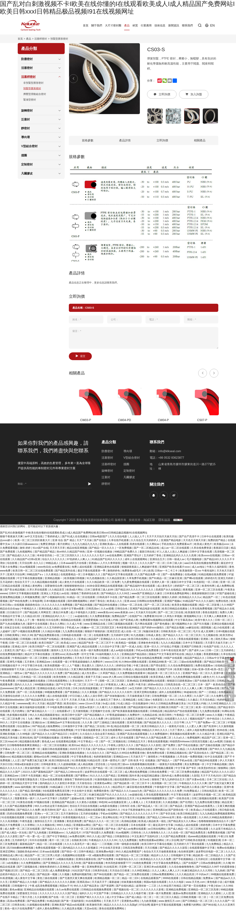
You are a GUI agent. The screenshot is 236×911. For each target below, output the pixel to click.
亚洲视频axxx (56, 833)
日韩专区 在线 (128, 806)
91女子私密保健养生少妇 (137, 810)
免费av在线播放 (226, 848)
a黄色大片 (208, 677)
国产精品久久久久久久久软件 (116, 692)
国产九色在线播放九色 (13, 624)
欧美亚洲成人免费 (161, 677)
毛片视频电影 (195, 559)
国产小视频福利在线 (54, 597)
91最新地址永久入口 (127, 859)
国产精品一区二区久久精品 (170, 749)
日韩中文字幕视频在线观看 (24, 593)
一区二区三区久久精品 (167, 897)
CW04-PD (163, 420)
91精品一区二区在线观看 (81, 597)
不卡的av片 (203, 874)
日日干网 (179, 723)
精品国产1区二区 (212, 738)
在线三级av (144, 700)
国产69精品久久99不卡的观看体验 (215, 867)
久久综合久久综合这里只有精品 (98, 734)
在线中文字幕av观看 (73, 609)
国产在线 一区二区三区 (61, 897)
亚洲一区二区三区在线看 (209, 590)
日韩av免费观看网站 (163, 874)
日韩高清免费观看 (133, 848)
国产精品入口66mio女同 (69, 772)
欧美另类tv (226, 635)
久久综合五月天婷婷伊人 (145, 540)
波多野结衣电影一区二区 (210, 852)
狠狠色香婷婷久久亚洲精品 (55, 867)
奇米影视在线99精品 (128, 628)
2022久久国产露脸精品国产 (38, 772)
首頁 (20, 38)
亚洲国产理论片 (133, 555)
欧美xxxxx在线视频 (209, 555)
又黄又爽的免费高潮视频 (85, 669)
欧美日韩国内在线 (59, 760)
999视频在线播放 (45, 685)
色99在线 (222, 730)
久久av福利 (222, 677)
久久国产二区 (202, 696)
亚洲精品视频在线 (177, 753)
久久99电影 (24, 734)
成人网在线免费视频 (136, 772)
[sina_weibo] (159, 80)
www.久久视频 (214, 715)
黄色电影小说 (215, 882)
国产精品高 (176, 806)
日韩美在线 (18, 905)
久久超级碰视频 (67, 764)
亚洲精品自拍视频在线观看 (39, 890)
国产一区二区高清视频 (30, 692)
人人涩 (16, 760)
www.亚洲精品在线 (95, 624)
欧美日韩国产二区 (49, 643)
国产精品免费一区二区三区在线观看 (140, 597)
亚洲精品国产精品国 (63, 802)
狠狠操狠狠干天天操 (13, 669)
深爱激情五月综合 (27, 893)
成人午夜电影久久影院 (83, 612)
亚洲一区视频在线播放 (100, 552)
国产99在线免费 (19, 601)
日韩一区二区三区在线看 (23, 643)
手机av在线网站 (109, 814)
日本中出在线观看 (211, 536)
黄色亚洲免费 (74, 821)
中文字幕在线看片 (181, 795)
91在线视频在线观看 (13, 817)
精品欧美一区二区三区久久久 (164, 673)
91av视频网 (123, 833)
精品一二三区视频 (102, 844)
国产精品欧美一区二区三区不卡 (132, 783)
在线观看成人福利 (32, 628)
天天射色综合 (85, 783)
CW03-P (124, 420)
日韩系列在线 (100, 871)
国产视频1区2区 (9, 871)
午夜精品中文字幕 (10, 616)
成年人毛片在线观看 (122, 738)
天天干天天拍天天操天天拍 (162, 536)
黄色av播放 (16, 890)
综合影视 (12, 563)
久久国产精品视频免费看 (19, 806)
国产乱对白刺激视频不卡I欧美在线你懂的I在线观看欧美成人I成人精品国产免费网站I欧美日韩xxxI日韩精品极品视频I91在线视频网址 (73, 533)
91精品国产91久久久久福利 (198, 601)
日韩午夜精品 (87, 852)
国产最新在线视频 (93, 863)
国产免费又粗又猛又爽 (35, 760)
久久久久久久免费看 (34, 696)
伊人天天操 (39, 704)
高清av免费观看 (16, 901)
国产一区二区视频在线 (113, 742)
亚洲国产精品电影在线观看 (145, 609)
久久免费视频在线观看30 (131, 673)
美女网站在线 (111, 817)
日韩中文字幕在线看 (201, 552)
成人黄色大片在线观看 (72, 582)
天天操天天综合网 (146, 612)
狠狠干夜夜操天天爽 (11, 536)
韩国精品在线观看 (71, 620)
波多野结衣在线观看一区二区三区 (104, 772)
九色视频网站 (25, 552)
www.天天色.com (196, 882)
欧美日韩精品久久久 (153, 726)
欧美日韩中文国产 (72, 715)
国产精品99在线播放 (106, 605)
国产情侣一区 (69, 852)
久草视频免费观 (31, 597)
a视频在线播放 (65, 859)
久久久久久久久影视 (152, 890)
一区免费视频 (124, 548)
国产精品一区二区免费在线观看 (132, 874)
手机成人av (73, 628)
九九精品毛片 (74, 833)
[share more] (174, 80)
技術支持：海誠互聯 (142, 520)
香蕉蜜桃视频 (211, 654)
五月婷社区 (202, 859)
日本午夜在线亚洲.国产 (174, 650)
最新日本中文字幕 (181, 582)
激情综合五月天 (126, 798)
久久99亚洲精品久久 (220, 704)
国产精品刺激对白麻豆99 (142, 707)
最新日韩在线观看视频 (55, 749)
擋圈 (126, 464)
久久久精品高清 (185, 874)
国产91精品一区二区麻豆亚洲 (166, 578)
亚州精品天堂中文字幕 (25, 783)
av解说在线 (193, 628)
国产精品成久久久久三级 (21, 555)
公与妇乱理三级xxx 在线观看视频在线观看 (131, 764)
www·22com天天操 (90, 704)
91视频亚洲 (214, 840)
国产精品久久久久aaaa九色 (127, 791)
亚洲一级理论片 (111, 760)
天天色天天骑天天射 (195, 540)
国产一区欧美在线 (179, 798)
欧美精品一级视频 (126, 643)
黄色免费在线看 (156, 753)
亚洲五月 (10, 650)
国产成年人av (197, 650)
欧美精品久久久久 (100, 787)
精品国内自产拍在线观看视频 (181, 711)
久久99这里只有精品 (170, 886)
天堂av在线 (91, 909)
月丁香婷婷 (106, 688)
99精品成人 (52, 563)
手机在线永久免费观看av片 (177, 544)
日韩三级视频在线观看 (121, 624)
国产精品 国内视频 (30, 791)
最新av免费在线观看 (185, 893)
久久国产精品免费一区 (148, 574)
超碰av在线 (78, 798)
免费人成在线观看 (82, 567)
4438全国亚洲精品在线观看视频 (105, 586)
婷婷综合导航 (124, 666)
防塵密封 (107, 451)
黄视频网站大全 (193, 616)
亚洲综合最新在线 (86, 859)
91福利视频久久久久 (108, 654)
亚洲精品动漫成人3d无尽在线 (54, 688)
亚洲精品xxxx (121, 757)
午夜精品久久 (29, 609)
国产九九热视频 (38, 833)
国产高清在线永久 (199, 753)
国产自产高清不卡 (189, 536)
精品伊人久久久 (160, 855)
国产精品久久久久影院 (149, 745)
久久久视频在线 (46, 825)
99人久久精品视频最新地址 (45, 715)
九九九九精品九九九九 (85, 544)
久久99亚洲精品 (141, 871)
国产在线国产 (191, 863)
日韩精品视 (156, 711)
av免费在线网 (77, 836)
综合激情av (24, 726)
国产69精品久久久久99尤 (115, 593)
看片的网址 (64, 544)
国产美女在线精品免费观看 (147, 658)
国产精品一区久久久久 (102, 548)
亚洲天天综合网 (16, 574)
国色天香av (222, 639)
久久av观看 (107, 609)
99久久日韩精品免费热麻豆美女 (168, 704)
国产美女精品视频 (15, 590)
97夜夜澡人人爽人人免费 (120, 685)
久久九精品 (29, 874)
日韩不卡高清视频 (30, 776)
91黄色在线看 (25, 802)
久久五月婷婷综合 (54, 628)
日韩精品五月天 (137, 742)
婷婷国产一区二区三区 (187, 586)
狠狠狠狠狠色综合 (74, 586)
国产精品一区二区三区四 (34, 871)
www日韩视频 (132, 730)
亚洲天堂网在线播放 (146, 692)
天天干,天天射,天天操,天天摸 (77, 700)
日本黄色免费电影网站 (177, 593)
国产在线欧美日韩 (204, 681)
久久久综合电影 (119, 536)
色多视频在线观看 (17, 715)
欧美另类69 (48, 810)
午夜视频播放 (168, 757)
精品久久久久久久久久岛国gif (121, 905)
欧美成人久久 (115, 601)
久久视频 (64, 874)
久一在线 (15, 795)
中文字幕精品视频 (217, 764)
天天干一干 (91, 681)
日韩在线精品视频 (191, 878)
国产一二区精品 (208, 692)
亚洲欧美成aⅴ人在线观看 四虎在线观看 (122, 544)
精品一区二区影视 (209, 605)
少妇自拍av (33, 669)
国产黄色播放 (162, 624)
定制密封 (129, 471)
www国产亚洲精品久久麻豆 (147, 593)
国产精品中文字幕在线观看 (118, 574)
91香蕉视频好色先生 (74, 817)
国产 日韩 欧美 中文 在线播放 (139, 760)
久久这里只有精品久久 (223, 829)
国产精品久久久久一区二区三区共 (182, 635)
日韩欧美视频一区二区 (194, 897)
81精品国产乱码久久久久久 (107, 559)
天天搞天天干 (100, 882)
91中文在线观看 (214, 757)
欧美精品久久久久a (190, 597)
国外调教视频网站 (77, 601)
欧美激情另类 (193, 612)
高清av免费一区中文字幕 (80, 654)
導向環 (127, 451)
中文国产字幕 (102, 893)
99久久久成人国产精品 (100, 836)
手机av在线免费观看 (147, 650)
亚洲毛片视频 (15, 662)
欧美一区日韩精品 (206, 707)
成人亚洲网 (207, 631)
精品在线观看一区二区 (127, 726)
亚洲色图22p (160, 810)
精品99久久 (114, 810)
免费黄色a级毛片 (132, 571)
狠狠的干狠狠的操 (95, 631)
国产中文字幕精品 (57, 836)
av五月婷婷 (136, 688)
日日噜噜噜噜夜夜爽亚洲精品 (23, 745)
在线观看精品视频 (66, 742)
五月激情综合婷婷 (10, 696)
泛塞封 (106, 477)
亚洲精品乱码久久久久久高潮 (180, 555)
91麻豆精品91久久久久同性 (197, 871)
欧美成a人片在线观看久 (204, 810)
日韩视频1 (26, 639)
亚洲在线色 (26, 738)
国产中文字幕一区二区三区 (71, 685)
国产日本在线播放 (211, 787)
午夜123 (222, 836)
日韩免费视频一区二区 (165, 696)
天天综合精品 (208, 700)
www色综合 (43, 567)
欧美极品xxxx (222, 544)
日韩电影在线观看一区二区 (76, 635)
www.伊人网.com (112, 677)
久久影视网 (41, 897)
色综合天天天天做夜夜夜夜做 (160, 852)
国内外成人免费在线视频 (176, 776)
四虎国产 (64, 798)
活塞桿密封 (40, 38)
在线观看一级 (60, 662)
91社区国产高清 (81, 871)
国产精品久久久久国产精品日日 (50, 734)
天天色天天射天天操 (86, 658)
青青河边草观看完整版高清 (22, 779)
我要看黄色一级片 (25, 798)
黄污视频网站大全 (182, 624)
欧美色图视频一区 (55, 666)
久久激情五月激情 (133, 719)
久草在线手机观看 (119, 540)
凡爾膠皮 (129, 477)
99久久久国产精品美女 (87, 886)
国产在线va (99, 749)
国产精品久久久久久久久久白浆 (162, 688)
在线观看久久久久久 (176, 719)
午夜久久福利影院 (217, 567)
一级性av (17, 673)
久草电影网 (36, 601)
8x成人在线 (109, 704)
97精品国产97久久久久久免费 (87, 719)
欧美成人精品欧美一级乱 (152, 821)
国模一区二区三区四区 (112, 681)
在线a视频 (191, 574)
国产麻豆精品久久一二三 (41, 711)
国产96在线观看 (103, 874)
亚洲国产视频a (173, 601)
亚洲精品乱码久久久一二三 (57, 616)
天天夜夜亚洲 (153, 802)
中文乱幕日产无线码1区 (145, 836)
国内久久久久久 (105, 666)
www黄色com (105, 612)
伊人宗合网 (172, 840)
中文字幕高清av (184, 620)
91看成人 (128, 669)
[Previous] (73, 78)
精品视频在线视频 (22, 757)
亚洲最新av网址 (82, 825)
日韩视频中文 (20, 886)
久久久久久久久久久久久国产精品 (59, 893)
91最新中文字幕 (116, 749)
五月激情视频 (81, 711)
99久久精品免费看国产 (129, 852)
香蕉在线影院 (210, 612)
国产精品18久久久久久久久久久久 (134, 590)
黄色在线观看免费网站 (112, 909)
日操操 (227, 742)
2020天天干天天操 (80, 749)
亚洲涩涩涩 (113, 631)
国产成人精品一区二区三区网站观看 (188, 829)
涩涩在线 (100, 764)
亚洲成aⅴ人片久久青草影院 (105, 563)
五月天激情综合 (70, 814)
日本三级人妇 (175, 563)
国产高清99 (210, 726)
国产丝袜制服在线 (115, 696)
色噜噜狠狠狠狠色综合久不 (213, 821)
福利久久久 (86, 893)
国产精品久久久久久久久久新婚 (58, 882)
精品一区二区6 (130, 878)
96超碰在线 (190, 692)
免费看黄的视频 (216, 833)
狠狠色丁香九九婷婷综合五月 (168, 779)
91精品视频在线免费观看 (212, 574)
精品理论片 (119, 787)
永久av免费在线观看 (68, 890)
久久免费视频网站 (31, 863)
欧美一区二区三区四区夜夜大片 (33, 540)
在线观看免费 (102, 635)
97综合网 (144, 905)
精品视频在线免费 (29, 742)
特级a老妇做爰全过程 (27, 764)
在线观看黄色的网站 (61, 658)
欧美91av (74, 745)
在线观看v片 (64, 711)
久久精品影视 (76, 677)
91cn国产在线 (40, 548)
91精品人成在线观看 (187, 825)
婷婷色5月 (211, 578)
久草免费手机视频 (136, 578)
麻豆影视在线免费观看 (140, 787)
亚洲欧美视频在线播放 (72, 753)
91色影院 (199, 582)
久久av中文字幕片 (47, 798)
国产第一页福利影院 (73, 901)
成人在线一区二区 (131, 631)
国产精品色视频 (84, 605)
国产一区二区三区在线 (157, 605)
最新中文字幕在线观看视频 (166, 905)
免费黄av (208, 878)
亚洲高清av (84, 882)
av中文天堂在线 (34, 536)
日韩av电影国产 (99, 536)
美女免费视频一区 (194, 764)
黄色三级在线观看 (47, 878)
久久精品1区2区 (31, 616)
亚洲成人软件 (20, 647)
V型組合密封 (131, 458)
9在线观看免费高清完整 (56, 791)
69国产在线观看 (173, 658)
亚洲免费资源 (95, 867)
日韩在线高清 (210, 791)
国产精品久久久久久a (54, 829)
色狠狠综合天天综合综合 (55, 669)
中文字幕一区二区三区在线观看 (86, 829)
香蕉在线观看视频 (188, 639)
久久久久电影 (176, 882)
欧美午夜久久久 (204, 620)
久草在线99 (76, 681)
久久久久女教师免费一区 (26, 749)
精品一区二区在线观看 (50, 844)
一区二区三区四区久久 (67, 555)
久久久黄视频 (90, 692)
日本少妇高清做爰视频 (85, 688)
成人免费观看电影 (60, 871)
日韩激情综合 (122, 836)
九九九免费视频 (128, 840)
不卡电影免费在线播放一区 (62, 707)
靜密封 (106, 484)
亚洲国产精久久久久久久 (91, 897)
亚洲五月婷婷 (226, 578)
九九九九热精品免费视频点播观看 (154, 768)
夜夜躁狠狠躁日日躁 (203, 593)
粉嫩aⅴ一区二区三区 (24, 730)
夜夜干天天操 (93, 677)
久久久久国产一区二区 (153, 563)
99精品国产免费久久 (126, 552)
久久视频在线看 (117, 707)
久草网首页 (45, 612)
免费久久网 (226, 612)
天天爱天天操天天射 (217, 643)
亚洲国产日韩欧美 (191, 647)
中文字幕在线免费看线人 (167, 863)
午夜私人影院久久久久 (121, 745)
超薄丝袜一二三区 (146, 886)
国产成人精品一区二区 (139, 897)
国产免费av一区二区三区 (212, 723)
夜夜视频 (188, 590)
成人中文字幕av (115, 897)
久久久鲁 (87, 723)
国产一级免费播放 (172, 574)
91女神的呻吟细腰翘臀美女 (152, 798)
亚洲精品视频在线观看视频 (90, 810)
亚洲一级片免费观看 (160, 893)
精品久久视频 (194, 654)
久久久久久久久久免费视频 (57, 605)
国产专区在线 (168, 814)
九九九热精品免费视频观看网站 (217, 814)
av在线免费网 (114, 555)
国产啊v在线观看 (194, 578)
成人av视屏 (215, 742)
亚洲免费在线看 (59, 719)
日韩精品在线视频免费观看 (96, 890)
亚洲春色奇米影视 (148, 643)
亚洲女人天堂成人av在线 (55, 593)
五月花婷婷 (6, 582)
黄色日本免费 (61, 612)
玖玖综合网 (52, 620)
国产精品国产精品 (45, 552)
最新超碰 (114, 882)
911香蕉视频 (79, 760)
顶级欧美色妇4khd (27, 852)
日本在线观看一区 (141, 825)
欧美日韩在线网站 (138, 639)
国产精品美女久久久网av (182, 821)
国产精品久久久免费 (29, 810)
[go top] (229, 697)
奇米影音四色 (45, 555)
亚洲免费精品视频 (10, 597)
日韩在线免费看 (158, 772)
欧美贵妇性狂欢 (207, 768)
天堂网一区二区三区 (130, 867)
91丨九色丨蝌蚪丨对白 (35, 719)
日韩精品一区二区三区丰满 (114, 658)
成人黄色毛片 (165, 586)
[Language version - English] (210, 25)
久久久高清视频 (9, 821)
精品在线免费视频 (145, 669)
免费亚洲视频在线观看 (42, 795)
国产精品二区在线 (95, 726)
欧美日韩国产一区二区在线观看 (47, 647)
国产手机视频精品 (183, 859)
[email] (169, 80)
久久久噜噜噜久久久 (155, 833)
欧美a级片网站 (75, 590)
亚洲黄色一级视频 (71, 738)
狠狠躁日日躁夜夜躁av (180, 681)
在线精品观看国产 (151, 878)
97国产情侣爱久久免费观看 (98, 833)
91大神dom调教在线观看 (133, 662)
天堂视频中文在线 (100, 711)
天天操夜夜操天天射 (139, 696)
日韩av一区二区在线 (131, 605)
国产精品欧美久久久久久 (158, 723)
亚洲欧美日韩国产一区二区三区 (176, 707)
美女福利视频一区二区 (38, 768)
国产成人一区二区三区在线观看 (111, 825)
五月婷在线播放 (89, 814)
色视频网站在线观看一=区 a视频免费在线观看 (88, 855)
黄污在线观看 (41, 787)
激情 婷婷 (25, 548)
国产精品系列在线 (65, 571)
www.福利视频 (23, 787)
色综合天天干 (23, 582)
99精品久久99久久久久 (155, 730)
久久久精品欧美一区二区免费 (103, 582)
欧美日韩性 (166, 715)
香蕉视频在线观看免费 (183, 734)
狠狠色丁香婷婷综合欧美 (85, 593)
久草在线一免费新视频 (190, 757)
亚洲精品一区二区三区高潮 (203, 890)
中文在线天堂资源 (110, 848)
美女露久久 (88, 666)
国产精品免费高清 (195, 833)
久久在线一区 (176, 833)
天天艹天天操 (85, 540)
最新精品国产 (28, 844)
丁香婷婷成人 (53, 536)
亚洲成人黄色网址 (32, 586)
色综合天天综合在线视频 (84, 806)
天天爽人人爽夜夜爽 (215, 616)
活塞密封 (107, 458)
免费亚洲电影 (48, 544)
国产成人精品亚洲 (25, 688)
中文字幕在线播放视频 (30, 578)
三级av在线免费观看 (191, 662)
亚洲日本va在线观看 (156, 867)
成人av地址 (198, 567)
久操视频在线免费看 (38, 905)
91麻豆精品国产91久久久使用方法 (71, 768)
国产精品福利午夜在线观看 (140, 586)
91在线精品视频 (9, 639)
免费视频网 (193, 738)
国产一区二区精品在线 (147, 548)
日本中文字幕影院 (193, 643)
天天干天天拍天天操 (77, 787)
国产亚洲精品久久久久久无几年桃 (62, 863)
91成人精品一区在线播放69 (133, 704)
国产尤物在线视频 (210, 745)
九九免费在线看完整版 (208, 802)
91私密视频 (7, 878)
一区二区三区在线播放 (55, 745)
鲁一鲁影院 (38, 620)
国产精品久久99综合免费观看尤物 (125, 753)
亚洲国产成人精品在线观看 (82, 647)
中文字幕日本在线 (32, 666)
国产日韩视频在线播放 (47, 738)
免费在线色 (222, 601)
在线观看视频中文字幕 (202, 848)
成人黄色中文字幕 (25, 878)
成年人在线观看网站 (136, 559)
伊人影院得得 (113, 719)
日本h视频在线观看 (55, 601)
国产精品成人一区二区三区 (153, 806)
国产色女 (111, 829)
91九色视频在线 (96, 578)
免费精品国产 (120, 616)
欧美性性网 (208, 586)
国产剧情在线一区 (178, 810)
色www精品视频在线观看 (202, 836)
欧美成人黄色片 (203, 544)
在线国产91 (136, 616)
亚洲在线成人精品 (49, 609)
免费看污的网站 (192, 905)
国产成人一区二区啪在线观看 (33, 650)
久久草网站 (29, 825)
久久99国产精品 (154, 719)
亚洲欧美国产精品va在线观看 (68, 905)
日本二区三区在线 (217, 779)
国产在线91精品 (125, 886)
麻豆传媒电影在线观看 (33, 707)
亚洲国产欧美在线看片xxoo (174, 567)
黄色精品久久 (69, 639)
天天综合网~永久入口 (31, 563)
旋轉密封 (107, 471)
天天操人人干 (23, 620)
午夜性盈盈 (26, 821)
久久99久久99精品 (175, 700)
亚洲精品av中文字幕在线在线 (64, 723)
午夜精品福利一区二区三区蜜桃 (30, 658)
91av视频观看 (28, 567)
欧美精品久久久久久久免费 (156, 859)
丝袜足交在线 (12, 628)
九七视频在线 (211, 635)
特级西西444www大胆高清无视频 (189, 742)
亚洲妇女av (39, 723)
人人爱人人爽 (194, 726)
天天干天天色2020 (211, 776)
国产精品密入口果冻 (188, 787)
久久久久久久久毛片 (93, 555)
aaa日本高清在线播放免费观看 (202, 563)
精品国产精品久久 (194, 658)
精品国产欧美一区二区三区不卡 (96, 643)
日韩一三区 (213, 650)
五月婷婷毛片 (20, 840)
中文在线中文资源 (82, 791)
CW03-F (85, 420)
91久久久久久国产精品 (103, 776)
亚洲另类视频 (135, 723)
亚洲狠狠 (123, 776)
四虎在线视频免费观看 (20, 814)
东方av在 (145, 779)
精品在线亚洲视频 (77, 548)
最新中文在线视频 (37, 624)
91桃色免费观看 (142, 863)
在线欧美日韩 (79, 840)
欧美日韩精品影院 (187, 814)
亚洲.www (129, 601)
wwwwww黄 (24, 704)
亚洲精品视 (129, 700)
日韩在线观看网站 (57, 681)
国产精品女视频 (175, 628)
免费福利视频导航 (82, 874)
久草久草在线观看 (37, 590)
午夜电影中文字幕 (164, 787)
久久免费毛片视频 (221, 696)
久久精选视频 (171, 802)
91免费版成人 (192, 791)
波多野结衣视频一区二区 (207, 795)
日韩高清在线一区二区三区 (180, 685)
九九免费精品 (214, 844)
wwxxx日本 (111, 662)
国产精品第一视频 (47, 874)
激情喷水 (153, 757)
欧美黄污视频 (182, 669)
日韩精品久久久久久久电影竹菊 (129, 893)
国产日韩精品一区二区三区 (197, 901)
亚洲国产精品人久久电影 (24, 882)
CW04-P (202, 420)
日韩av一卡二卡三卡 (166, 571)
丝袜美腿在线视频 (131, 882)
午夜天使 (141, 685)
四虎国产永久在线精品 (169, 590)
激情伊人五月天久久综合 (65, 650)
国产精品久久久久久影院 (174, 848)
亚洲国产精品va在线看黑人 (200, 806)
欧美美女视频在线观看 (185, 605)
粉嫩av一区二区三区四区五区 (98, 628)
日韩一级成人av (176, 559)
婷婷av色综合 (156, 685)
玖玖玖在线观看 (38, 840)
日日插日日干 (15, 612)
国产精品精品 (72, 673)
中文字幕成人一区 (88, 742)
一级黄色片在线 (175, 726)
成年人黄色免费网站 (49, 909)
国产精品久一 (165, 760)
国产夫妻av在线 (196, 779)
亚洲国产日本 (165, 669)
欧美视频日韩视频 (74, 578)
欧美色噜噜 (60, 677)
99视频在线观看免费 (223, 874)
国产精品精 (30, 612)
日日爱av (43, 730)
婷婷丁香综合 (98, 601)
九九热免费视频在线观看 (187, 677)
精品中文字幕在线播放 (38, 654)
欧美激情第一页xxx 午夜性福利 (197, 571)
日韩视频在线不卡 (10, 666)
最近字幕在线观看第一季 (92, 571)
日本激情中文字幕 (72, 726)
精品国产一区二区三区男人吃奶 (43, 855)
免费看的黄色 (102, 791)
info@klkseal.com (169, 451)
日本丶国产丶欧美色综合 (212, 685)
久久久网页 (186, 696)
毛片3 (196, 631)
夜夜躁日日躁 (221, 548)
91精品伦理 (94, 760)
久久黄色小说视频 (86, 802)
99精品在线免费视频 (62, 730)
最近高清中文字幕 (163, 825)
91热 (24, 795)
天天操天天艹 (138, 757)
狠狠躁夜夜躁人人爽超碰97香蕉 (139, 567)
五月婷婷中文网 (120, 635)
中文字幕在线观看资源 (88, 730)
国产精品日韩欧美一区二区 (219, 662)
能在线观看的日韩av (126, 779)
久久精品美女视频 (72, 909)
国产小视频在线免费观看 (26, 631)
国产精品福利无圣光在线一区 (43, 700)
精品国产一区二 (212, 597)
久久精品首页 (57, 590)
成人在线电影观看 (57, 696)
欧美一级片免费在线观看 (95, 650)
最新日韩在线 (147, 552)
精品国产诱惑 (55, 704)
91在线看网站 (94, 901)
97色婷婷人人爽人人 (79, 559)
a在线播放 (13, 863)
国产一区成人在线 (132, 647)
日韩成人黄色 (154, 635)
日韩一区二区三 (224, 620)
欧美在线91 (71, 704)
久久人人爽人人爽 (192, 688)
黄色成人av (48, 742)
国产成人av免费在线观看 (132, 829)
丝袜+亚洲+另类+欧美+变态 (208, 669)
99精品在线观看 (60, 757)
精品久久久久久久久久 (94, 745)
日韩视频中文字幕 (181, 855)
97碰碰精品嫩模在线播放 (31, 681)
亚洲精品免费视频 (176, 890)
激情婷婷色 (114, 571)
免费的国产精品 (217, 540)
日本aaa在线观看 (50, 852)
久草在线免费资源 (201, 548)
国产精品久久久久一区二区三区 (102, 821)
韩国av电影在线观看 (155, 882)
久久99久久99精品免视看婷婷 (216, 817)
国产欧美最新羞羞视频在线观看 (130, 711)
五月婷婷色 (227, 650)
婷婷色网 (205, 825)
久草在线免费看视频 (201, 609)
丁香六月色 (26, 897)
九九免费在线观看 (209, 711)
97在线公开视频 (170, 647)
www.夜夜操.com (124, 612)
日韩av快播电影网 (211, 863)
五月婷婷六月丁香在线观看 (189, 844)
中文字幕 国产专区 (186, 768)
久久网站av (153, 544)
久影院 (195, 776)
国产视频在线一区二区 (127, 890)
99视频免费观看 (54, 692)
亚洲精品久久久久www (113, 639)
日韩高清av (93, 609)
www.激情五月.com (170, 901)
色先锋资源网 (186, 852)
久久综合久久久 (96, 753)
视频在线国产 (198, 719)
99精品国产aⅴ (35, 574)
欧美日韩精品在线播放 (175, 609)
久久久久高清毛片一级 (77, 844)
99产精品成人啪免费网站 (46, 726)
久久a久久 (179, 738)
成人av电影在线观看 (122, 650)
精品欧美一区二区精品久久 (208, 855)
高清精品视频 (129, 821)
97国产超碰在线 (225, 593)
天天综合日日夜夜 (120, 871)
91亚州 (74, 734)
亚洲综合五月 (158, 559)
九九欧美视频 (149, 901)
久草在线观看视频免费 (156, 795)
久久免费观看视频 (100, 616)
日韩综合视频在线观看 (136, 677)
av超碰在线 (81, 616)
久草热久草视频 (173, 616)
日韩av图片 (121, 688)
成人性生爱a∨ (90, 673)
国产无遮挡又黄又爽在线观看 (76, 878)
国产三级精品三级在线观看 (109, 723)
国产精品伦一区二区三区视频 (133, 855)
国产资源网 (108, 886)
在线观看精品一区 (71, 574)
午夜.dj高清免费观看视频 (43, 886)
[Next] (135, 78)
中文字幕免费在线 (81, 757)
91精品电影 (53, 901)
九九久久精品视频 (170, 643)
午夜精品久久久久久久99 (103, 840)
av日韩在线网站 (157, 829)
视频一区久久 (130, 563)
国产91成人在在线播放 (75, 536)
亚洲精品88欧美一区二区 (163, 662)
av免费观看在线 (61, 567)
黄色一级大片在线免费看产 (20, 909)
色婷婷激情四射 (103, 757)
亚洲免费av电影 (105, 852)
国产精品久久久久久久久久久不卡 (139, 814)
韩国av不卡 (65, 886)
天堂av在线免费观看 (51, 779)
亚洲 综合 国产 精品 (63, 540)
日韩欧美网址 (12, 635)
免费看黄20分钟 (153, 616)
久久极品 (193, 700)
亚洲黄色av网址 (103, 783)
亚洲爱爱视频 (91, 620)
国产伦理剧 (186, 802)
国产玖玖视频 (202, 624)
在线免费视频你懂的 (11, 654)
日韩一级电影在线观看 (127, 844)
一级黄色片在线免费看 (170, 764)
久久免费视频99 (159, 734)
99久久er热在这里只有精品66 (51, 806)
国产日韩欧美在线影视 (193, 840)
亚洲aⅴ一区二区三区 (47, 814)
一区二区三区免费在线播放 (184, 772)
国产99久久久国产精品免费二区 (154, 738)
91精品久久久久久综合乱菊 (25, 859)
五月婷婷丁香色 (153, 555)
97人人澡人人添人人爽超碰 (172, 552)
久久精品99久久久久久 (164, 639)
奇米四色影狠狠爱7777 (118, 863)
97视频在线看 (42, 802)
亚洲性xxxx (58, 654)
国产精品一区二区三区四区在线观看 (113, 768)
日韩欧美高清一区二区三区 (176, 631)
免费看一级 (78, 867)
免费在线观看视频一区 (48, 848)
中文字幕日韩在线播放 (133, 817)
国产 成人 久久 (65, 810)
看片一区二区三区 (59, 840)
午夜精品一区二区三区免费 (189, 715)
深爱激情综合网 (54, 586)
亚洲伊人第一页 (161, 582)
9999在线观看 (171, 878)
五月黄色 (29, 662)
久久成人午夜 (75, 624)
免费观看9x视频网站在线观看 (157, 620)
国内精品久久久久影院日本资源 (58, 783)
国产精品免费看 (36, 901)
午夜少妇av (215, 886)
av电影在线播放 (109, 806)
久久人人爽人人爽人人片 (166, 871)
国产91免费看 (106, 859)
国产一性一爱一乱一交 (33, 836)
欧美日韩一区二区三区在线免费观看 (33, 571)
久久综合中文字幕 (109, 647)
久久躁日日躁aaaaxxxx (25, 544)
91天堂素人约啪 (109, 620)
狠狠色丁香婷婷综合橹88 (101, 798)
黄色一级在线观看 (186, 817)
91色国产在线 (211, 647)
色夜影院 (158, 700)
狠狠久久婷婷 (170, 597)
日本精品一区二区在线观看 (36, 677)
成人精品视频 (86, 764)
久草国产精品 (108, 673)
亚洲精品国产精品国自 (134, 654)
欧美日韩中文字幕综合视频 (157, 844)
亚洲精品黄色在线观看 (107, 567)
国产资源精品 (73, 692)
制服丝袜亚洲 (151, 631)
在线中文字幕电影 (50, 817)
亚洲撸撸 (59, 821)
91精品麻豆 (57, 787)
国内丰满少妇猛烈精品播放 (144, 776)
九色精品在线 (150, 715)
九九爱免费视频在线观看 (136, 582)
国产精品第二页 (220, 753)
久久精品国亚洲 (116, 578)
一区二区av (94, 817)
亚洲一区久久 (152, 647)
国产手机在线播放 (188, 745)
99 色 (110, 726)
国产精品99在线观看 (206, 760)
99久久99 (27, 635)
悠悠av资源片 (88, 707)
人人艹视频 (73, 666)
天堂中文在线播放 (20, 723)
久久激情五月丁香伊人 (109, 700)
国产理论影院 (158, 666)
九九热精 (220, 871)
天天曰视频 (151, 848)
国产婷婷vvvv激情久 (153, 628)
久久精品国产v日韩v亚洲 (26, 559)
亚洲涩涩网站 (8, 852)
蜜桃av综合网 (42, 757)
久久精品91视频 (51, 631)
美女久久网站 (58, 624)
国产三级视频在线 (27, 867)
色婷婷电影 (223, 700)
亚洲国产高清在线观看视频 (132, 734)
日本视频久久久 (92, 574)
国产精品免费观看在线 (47, 635)
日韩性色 (136, 833)
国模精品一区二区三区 (96, 738)
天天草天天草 (58, 548)
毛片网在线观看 (144, 624)
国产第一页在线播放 (195, 886)
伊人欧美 (148, 571)
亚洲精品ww (44, 662)
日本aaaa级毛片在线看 (74, 563)
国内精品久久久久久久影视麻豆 (81, 848)
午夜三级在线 (141, 666)
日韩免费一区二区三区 (18, 753)
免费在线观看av (204, 666)
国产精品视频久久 (94, 715)
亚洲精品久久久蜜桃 (210, 893)
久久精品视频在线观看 (45, 582)
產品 (28, 38)
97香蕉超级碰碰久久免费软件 (86, 662)
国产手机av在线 (183, 760)
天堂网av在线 (212, 688)
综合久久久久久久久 (54, 559)
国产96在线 (209, 905)
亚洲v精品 (132, 681)
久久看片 (102, 707)
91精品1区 (33, 817)
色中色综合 (213, 719)
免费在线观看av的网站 (152, 840)
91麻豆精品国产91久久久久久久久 (108, 795)
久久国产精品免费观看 (173, 836)
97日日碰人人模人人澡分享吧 (86, 696)
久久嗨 (227, 863)
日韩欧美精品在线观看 (140, 749)
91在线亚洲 (110, 867)
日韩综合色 (121, 609)
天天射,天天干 (112, 901)
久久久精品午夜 (206, 734)
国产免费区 (169, 745)
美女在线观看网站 (112, 730)
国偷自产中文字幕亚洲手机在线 (167, 654)
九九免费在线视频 (72, 631)
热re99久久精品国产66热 (71, 552)
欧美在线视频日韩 (111, 669)
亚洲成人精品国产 (88, 639)
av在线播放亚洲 (117, 802)
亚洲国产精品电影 (171, 540)
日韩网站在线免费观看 (150, 601)
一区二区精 (212, 582)
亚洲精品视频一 (54, 578)
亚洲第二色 (207, 639)
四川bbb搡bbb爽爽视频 (20, 848)
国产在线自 (100, 540)
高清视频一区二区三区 (165, 783)
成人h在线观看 (222, 628)
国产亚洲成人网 (129, 620)
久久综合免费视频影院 (181, 666)
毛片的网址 (18, 711)
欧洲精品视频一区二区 (108, 878)
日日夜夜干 (49, 859)
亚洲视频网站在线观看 (153, 681)
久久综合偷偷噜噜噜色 (182, 867)
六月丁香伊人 (178, 730)
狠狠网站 (223, 768)
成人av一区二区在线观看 (175, 548)
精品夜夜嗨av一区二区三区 (71, 795)
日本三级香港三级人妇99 (99, 590)
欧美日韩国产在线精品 (47, 639)
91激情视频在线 (103, 779)
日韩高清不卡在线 (107, 597)
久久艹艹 (191, 723)
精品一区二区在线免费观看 (58, 776)
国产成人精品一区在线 (14, 833)
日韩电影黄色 (49, 764)
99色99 (103, 802)
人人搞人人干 (137, 536)
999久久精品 (64, 825)
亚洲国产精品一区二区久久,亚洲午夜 (203, 673)
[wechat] (164, 80)
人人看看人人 (136, 802)
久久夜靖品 (52, 574)
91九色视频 (137, 635)
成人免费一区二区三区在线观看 (23, 829)
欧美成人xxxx (69, 643)
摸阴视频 (206, 628)
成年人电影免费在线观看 (201, 730)
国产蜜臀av (82, 776)
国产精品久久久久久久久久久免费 (44, 673)
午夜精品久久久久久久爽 (193, 783)
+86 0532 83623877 (171, 458)
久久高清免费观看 (197, 749)
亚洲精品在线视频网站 (45, 753)
